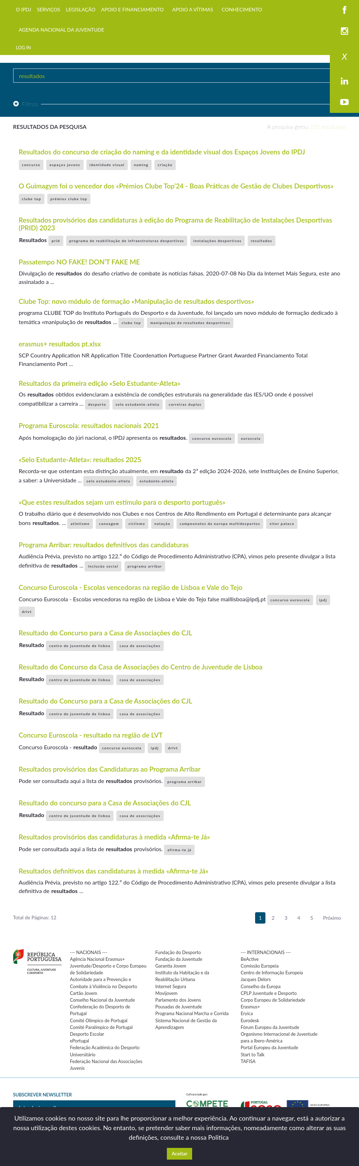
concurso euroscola (212, 438)
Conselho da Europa (261, 986)
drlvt (27, 611)
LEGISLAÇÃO (80, 9)
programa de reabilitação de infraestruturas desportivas (126, 241)
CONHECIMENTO (242, 9)
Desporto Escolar (87, 1034)
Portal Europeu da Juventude (269, 1047)
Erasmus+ (250, 1006)
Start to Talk (253, 1054)
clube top (31, 199)
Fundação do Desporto (178, 952)
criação (165, 165)
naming (141, 165)
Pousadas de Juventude (178, 1006)
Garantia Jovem (170, 966)
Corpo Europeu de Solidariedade (273, 1000)
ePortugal (79, 1041)
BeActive (250, 959)
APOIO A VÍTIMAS (192, 9)
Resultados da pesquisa (50, 126)
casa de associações (140, 646)
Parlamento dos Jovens (178, 1000)
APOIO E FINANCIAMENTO (132, 9)
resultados (261, 241)
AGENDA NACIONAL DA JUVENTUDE (61, 30)
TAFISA (248, 1061)
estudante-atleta (156, 481)
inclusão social (103, 566)
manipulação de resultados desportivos (190, 323)
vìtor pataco (281, 523)
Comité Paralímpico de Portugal (101, 1027)
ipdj (323, 600)
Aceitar (179, 1153)
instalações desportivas (218, 241)
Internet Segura (170, 986)
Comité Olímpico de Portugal (99, 1020)
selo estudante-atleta (137, 404)
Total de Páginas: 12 (35, 917)
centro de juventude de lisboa (79, 646)
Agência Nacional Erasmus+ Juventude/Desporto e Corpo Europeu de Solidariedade (108, 965)
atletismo (80, 523)
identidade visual (107, 165)
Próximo (332, 918)
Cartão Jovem (83, 993)
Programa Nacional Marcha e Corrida (192, 1013)
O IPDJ (23, 9)
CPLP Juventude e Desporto (269, 993)
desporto (97, 404)
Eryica (247, 1013)
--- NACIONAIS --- (88, 952)
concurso (31, 165)
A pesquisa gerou (306, 126)
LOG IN (23, 47)
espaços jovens (64, 165)
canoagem (109, 523)
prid (56, 241)
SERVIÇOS (48, 9)
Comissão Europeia (260, 966)
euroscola (250, 438)
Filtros (25, 103)
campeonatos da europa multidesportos (220, 523)
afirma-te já (179, 850)
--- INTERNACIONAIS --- (266, 952)
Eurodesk (250, 1020)
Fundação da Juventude (178, 959)
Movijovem (166, 993)
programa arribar (145, 566)
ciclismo (136, 523)
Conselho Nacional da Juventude (102, 1000)
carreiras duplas (185, 404)
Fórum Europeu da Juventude (270, 1027)
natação (162, 523)
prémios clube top (69, 199)
